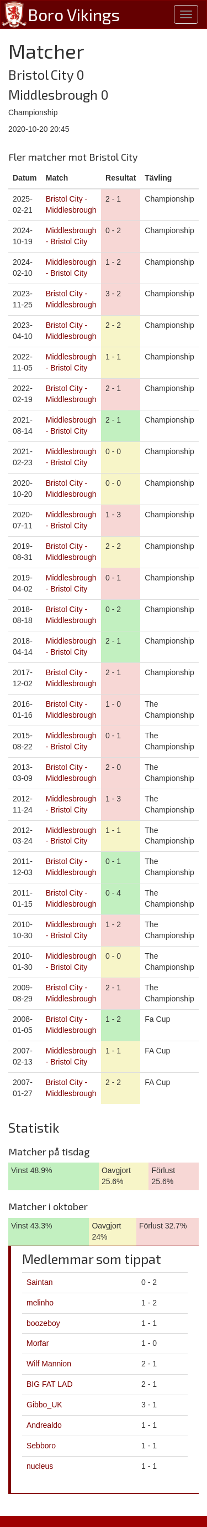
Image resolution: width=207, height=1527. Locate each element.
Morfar (37, 1343)
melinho (40, 1302)
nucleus (39, 1466)
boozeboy (43, 1323)
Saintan (39, 1282)
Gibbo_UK (44, 1404)
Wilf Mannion (48, 1363)
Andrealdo (44, 1425)
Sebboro (41, 1445)
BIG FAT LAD (49, 1384)
